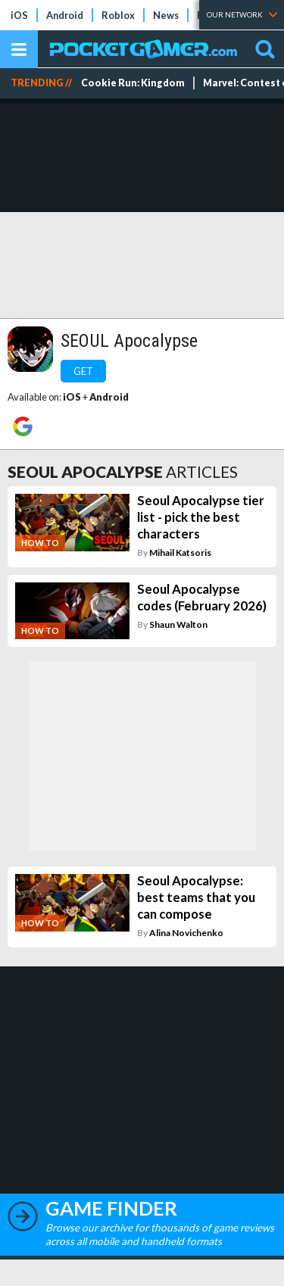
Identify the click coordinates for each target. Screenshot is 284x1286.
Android (64, 15)
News (166, 15)
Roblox (118, 15)
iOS (19, 15)
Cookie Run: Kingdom (133, 83)
